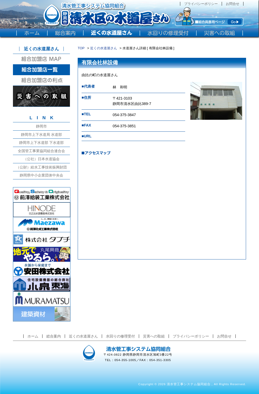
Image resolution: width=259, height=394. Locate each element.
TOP (81, 48)
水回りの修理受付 (120, 336)
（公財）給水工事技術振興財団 (41, 167)
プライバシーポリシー (201, 4)
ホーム (32, 336)
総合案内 (53, 336)
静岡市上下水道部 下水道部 (41, 142)
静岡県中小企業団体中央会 (41, 175)
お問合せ (232, 4)
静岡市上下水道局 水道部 (41, 134)
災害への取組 (154, 336)
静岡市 (41, 126)
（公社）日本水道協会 (41, 159)
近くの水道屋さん (103, 48)
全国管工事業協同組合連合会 (41, 151)
